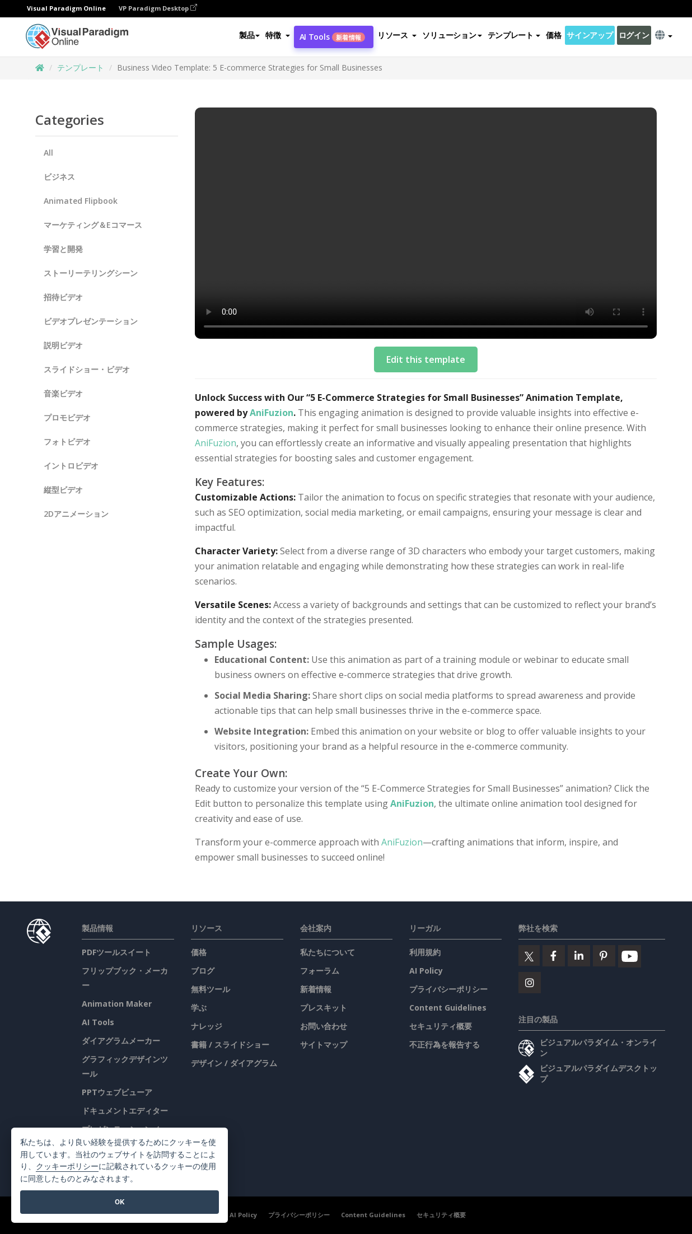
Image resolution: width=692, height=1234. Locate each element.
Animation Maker (117, 1003)
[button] (277, 35)
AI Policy (426, 970)
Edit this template (425, 359)
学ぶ (199, 1007)
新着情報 (315, 989)
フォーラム (319, 970)
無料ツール (210, 989)
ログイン (634, 35)
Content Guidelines (448, 1007)
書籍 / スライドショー (230, 1044)
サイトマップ (323, 1044)
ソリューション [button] (451, 35)
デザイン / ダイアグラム (234, 1063)
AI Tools (332, 37)
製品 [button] (249, 35)
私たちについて (327, 952)
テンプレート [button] (514, 35)
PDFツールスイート (116, 952)
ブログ (202, 970)
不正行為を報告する (444, 1044)
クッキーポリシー (67, 1166)
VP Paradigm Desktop (158, 8)
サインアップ (589, 35)
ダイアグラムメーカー (121, 1040)
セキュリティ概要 (440, 1026)
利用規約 (425, 952)
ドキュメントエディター (125, 1110)
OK (119, 1202)
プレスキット (323, 1007)
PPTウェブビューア (117, 1092)
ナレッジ (206, 1026)
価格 (553, 35)
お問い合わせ (323, 1026)
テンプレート (80, 67)
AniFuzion (271, 412)
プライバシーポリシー (448, 989)
